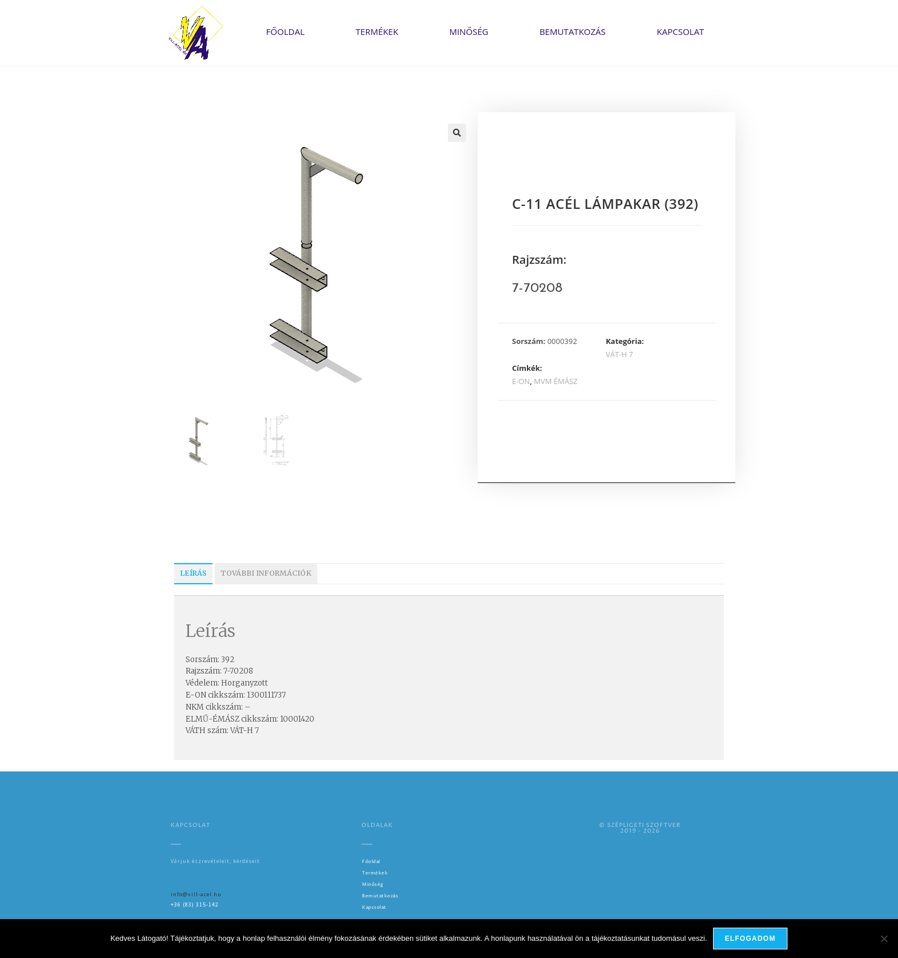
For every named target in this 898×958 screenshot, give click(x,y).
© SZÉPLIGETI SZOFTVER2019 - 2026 (639, 828)
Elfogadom (750, 939)
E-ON (521, 381)
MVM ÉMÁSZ (555, 381)
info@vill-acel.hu (196, 894)
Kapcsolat (680, 31)
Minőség (469, 31)
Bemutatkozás (572, 31)
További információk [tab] (266, 573)
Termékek (377, 31)
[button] (457, 133)
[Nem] (883, 938)
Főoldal (285, 31)
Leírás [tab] (193, 573)
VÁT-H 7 (619, 354)
